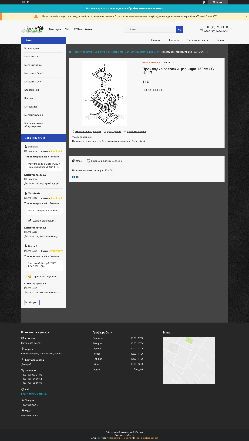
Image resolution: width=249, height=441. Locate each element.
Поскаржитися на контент (121, 438)
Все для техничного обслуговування (34, 125)
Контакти (173, 40)
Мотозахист (30, 106)
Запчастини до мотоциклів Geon (142, 52)
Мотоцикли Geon (33, 81)
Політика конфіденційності (146, 438)
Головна (156, 40)
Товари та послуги (83, 52)
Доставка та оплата (198, 40)
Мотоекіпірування (33, 115)
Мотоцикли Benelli (34, 73)
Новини (220, 40)
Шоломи (28, 98)
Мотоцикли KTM (32, 56)
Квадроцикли (31, 90)
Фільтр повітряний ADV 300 (42, 210)
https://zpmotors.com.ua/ (34, 394)
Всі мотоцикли (32, 48)
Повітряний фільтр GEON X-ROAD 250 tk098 (42, 265)
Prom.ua (139, 432)
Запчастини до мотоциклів (109, 52)
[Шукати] (179, 29)
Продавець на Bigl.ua (124, 435)
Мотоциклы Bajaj (33, 65)
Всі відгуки (31, 302)
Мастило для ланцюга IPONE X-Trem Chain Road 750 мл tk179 (44, 165)
